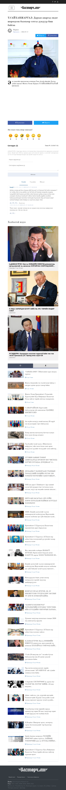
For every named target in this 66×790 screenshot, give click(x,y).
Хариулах (22, 203)
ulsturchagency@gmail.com (20, 781)
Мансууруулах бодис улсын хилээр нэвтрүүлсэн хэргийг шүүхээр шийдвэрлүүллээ (37, 580)
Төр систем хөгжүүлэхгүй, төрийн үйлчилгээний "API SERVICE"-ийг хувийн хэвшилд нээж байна (40, 670)
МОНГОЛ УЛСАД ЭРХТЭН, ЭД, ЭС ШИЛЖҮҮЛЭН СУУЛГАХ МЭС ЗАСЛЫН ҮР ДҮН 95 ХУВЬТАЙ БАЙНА (40, 594)
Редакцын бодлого (21, 777)
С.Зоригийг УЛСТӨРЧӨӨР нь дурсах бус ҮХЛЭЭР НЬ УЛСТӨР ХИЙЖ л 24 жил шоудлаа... (39, 684)
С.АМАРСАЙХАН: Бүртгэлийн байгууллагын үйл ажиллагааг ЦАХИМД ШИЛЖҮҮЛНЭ (39, 410)
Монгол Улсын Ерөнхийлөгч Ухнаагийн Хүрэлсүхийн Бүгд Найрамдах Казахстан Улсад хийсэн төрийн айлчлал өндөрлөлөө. (39, 397)
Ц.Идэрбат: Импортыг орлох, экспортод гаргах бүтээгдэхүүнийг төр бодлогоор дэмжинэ (38, 725)
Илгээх (33, 174)
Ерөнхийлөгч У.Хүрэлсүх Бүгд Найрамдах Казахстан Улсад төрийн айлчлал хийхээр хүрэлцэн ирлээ (40, 752)
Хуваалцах (52, 35)
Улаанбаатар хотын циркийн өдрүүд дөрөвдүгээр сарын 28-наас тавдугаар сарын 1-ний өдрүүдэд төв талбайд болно (40, 711)
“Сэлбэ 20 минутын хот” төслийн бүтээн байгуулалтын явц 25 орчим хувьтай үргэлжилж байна (39, 657)
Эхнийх (23, 182)
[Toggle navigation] (11, 8)
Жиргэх (41, 35)
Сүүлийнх (33, 182)
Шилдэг (42, 182)
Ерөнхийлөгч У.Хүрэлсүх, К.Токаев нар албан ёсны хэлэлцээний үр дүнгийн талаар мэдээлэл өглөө (40, 539)
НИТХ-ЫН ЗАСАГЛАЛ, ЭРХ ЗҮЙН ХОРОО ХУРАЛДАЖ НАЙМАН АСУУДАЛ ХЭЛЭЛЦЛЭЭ (41, 501)
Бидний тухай (12, 777)
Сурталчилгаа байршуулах (33, 777)
